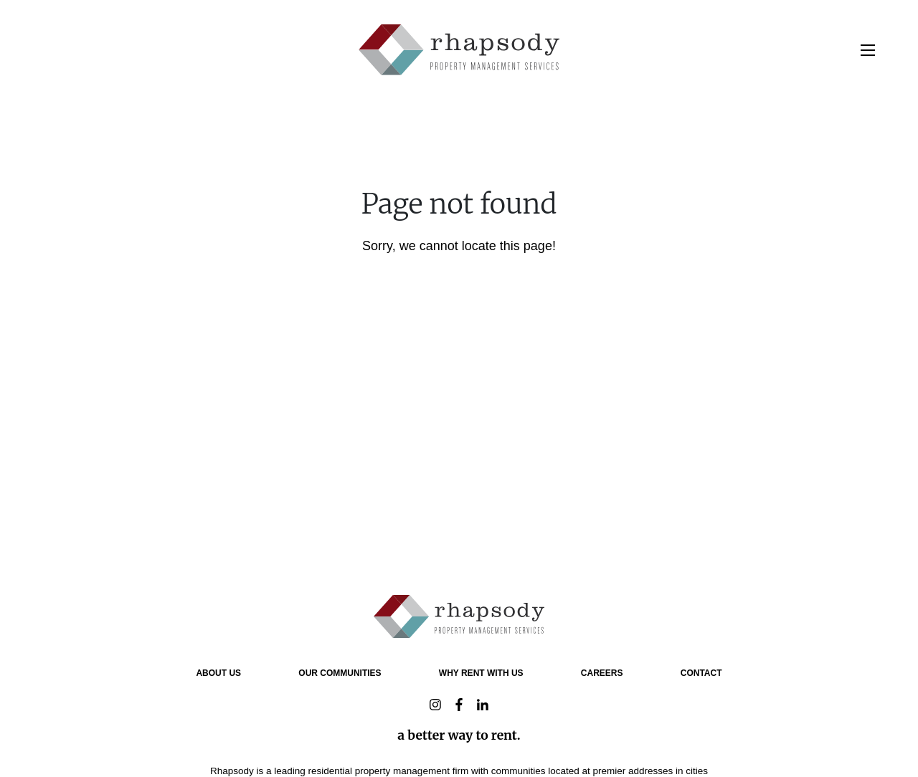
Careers (602, 673)
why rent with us (481, 673)
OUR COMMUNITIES (339, 673)
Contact (701, 673)
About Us (218, 673)
